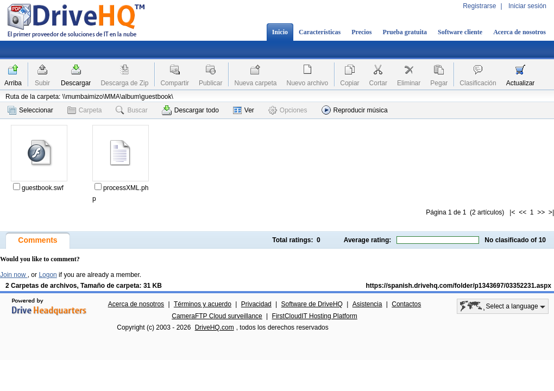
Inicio (280, 32)
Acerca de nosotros (519, 32)
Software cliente (460, 32)
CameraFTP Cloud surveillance (217, 316)
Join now (14, 275)
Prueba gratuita (404, 32)
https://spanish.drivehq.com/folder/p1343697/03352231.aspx (458, 285)
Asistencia (367, 304)
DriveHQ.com (214, 327)
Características (320, 32)
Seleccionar (30, 110)
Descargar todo (190, 110)
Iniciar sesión (527, 6)
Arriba (13, 83)
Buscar (131, 110)
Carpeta (84, 110)
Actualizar (520, 83)
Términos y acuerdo (202, 304)
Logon (47, 275)
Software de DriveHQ (312, 304)
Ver (243, 110)
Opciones (287, 110)
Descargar (76, 83)
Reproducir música (355, 110)
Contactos (406, 304)
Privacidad (256, 304)
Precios (361, 32)
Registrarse (479, 6)
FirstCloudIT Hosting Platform (314, 316)
